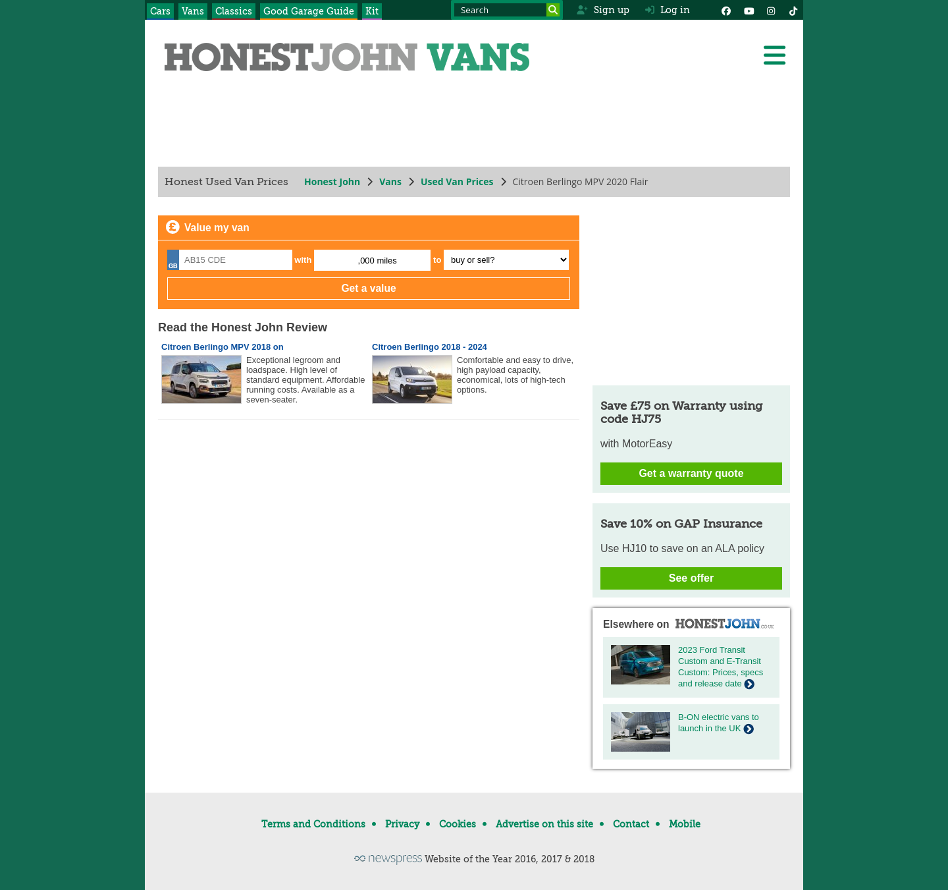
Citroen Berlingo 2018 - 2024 (429, 347)
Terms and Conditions (313, 824)
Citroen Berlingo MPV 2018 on (222, 347)
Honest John (332, 181)
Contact (631, 824)
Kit (372, 11)
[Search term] (507, 10)
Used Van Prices (457, 181)
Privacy (402, 824)
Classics (233, 11)
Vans (193, 11)
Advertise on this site (544, 824)
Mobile (684, 824)
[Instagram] (771, 10)
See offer (691, 578)
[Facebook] (726, 10)
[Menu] (774, 55)
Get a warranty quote (691, 473)
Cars (160, 11)
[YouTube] (748, 10)
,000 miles (377, 260)
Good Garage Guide (308, 11)
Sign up (602, 10)
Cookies (457, 824)
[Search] (553, 9)
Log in (667, 10)
